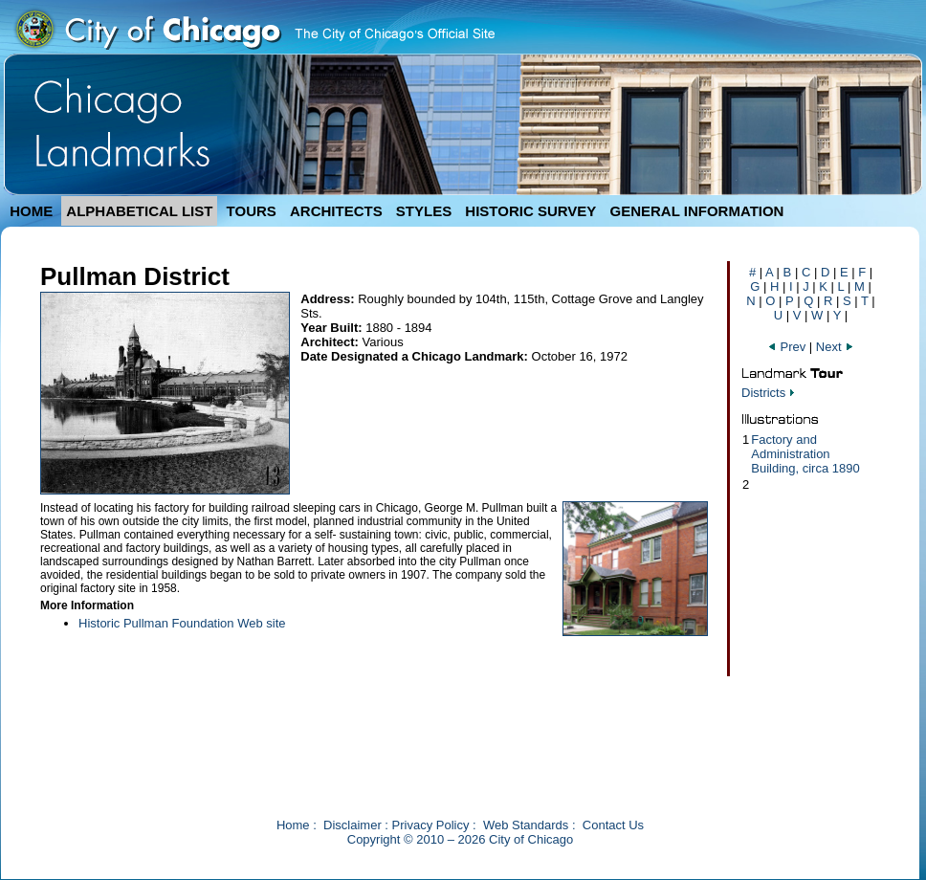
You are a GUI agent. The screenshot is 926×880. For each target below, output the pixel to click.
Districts (763, 392)
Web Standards (525, 825)
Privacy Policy (431, 825)
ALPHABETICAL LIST (139, 211)
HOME (31, 211)
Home (293, 825)
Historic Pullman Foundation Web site (182, 623)
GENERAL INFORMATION (697, 211)
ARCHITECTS (336, 211)
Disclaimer (352, 825)
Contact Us (613, 825)
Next (835, 347)
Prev (788, 347)
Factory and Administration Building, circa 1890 (805, 453)
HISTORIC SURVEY (530, 211)
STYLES (424, 211)
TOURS (251, 211)
